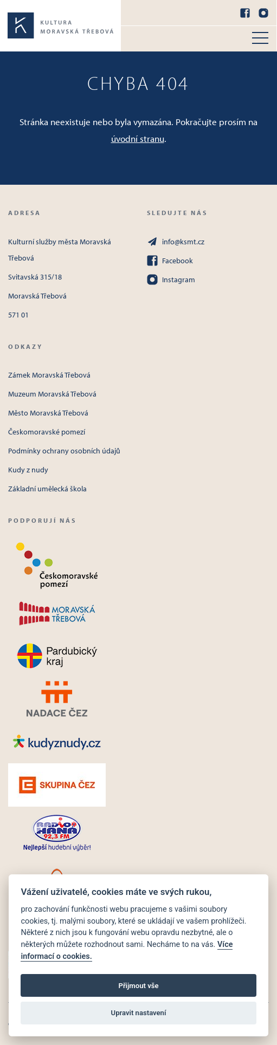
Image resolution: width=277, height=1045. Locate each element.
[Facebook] (245, 13)
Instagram (171, 279)
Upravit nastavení (138, 1013)
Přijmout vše (138, 986)
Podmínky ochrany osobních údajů (64, 451)
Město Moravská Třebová (48, 413)
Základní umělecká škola (47, 489)
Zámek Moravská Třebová (49, 375)
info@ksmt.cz (175, 241)
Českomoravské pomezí (46, 432)
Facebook (170, 260)
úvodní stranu (137, 138)
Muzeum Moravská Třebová (52, 394)
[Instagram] (263, 13)
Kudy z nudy (28, 470)
